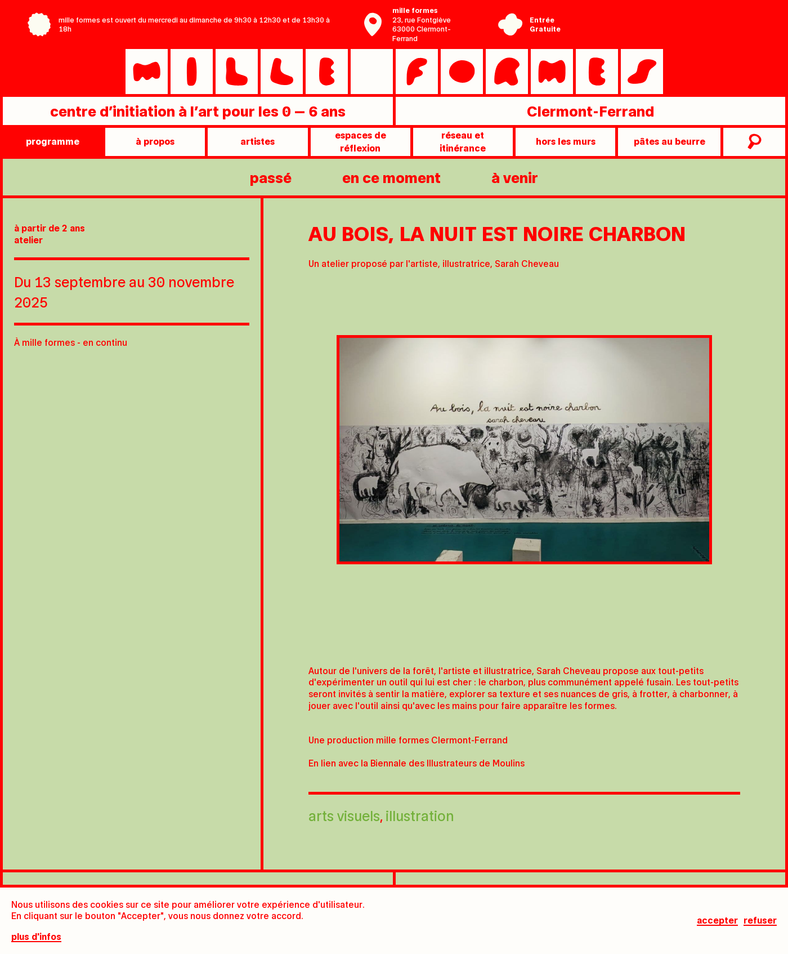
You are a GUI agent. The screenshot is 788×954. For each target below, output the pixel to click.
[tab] (440, 637)
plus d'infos (36, 937)
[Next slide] (765, 467)
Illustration (420, 815)
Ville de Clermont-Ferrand (650, 32)
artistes (257, 141)
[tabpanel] (524, 450)
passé (270, 177)
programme (52, 141)
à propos (155, 141)
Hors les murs (566, 141)
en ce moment (391, 177)
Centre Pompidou (650, 15)
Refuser (760, 920)
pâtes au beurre (669, 141)
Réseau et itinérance (463, 141)
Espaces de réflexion (360, 141)
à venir (515, 177)
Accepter (717, 920)
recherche (752, 142)
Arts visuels (344, 815)
